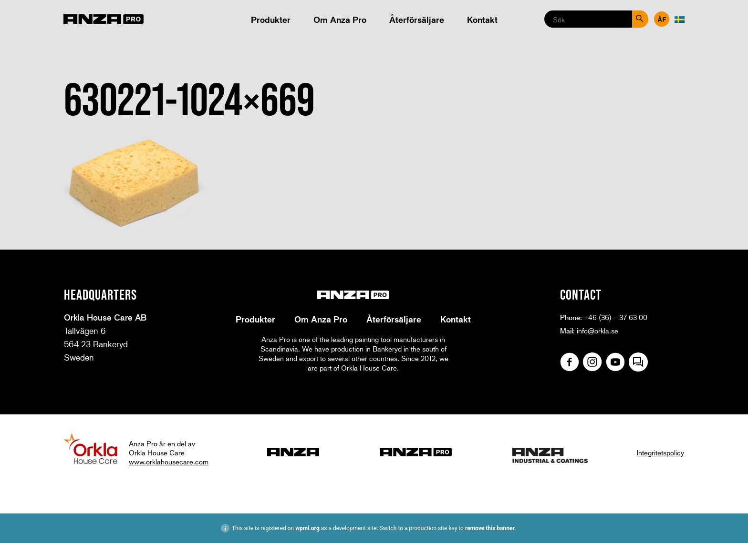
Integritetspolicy (660, 452)
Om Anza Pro (339, 19)
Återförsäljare (416, 19)
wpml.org (307, 528)
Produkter (271, 19)
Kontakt (482, 19)
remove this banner (490, 528)
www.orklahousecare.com (168, 461)
